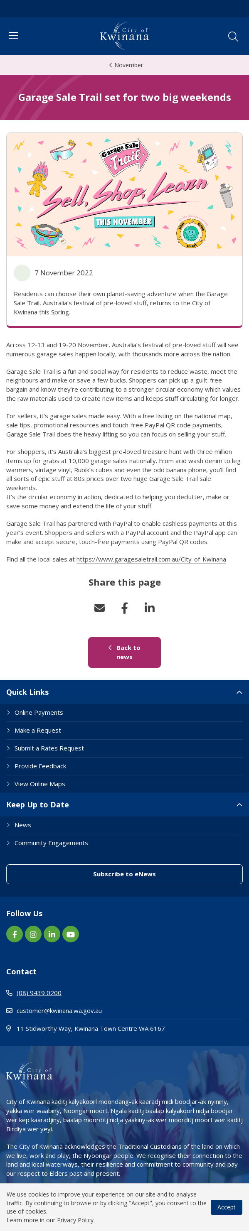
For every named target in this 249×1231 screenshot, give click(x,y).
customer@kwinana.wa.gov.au (54, 1010)
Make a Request (38, 730)
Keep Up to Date (37, 804)
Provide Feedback (40, 766)
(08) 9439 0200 (34, 992)
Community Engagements (51, 843)
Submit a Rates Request (49, 748)
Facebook (124, 608)
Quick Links (27, 692)
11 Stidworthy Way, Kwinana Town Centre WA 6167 (118, 1028)
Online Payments (39, 712)
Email (99, 608)
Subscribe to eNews (124, 874)
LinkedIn (149, 608)
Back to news (124, 652)
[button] (233, 36)
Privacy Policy (75, 1220)
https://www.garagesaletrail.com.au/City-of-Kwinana (151, 559)
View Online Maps (40, 784)
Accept (226, 1207)
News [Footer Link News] (23, 825)
